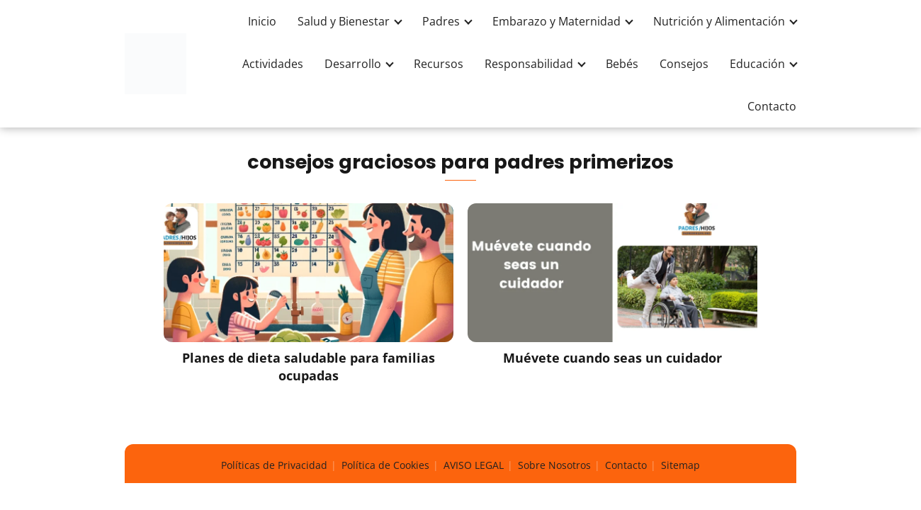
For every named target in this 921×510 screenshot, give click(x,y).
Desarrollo (352, 64)
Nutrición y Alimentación (719, 21)
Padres (441, 21)
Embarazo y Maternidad (556, 21)
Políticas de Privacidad (274, 465)
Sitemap (680, 465)
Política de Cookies (385, 465)
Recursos (438, 64)
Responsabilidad (529, 64)
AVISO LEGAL (473, 465)
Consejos (684, 64)
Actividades (272, 64)
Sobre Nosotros (554, 465)
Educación (757, 64)
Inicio (262, 21)
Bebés (622, 64)
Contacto (771, 106)
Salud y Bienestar (344, 21)
